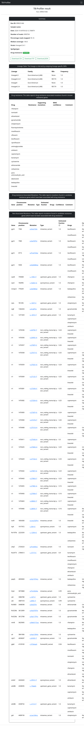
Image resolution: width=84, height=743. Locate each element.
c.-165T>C (33, 303)
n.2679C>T (33, 330)
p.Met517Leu (34, 623)
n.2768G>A (33, 447)
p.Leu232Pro (34, 521)
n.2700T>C (33, 345)
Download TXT (29, 59)
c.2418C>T (33, 638)
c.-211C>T (33, 704)
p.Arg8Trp (33, 309)
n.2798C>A (33, 486)
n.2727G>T (33, 420)
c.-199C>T (33, 277)
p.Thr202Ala (34, 591)
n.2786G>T (33, 478)
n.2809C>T (33, 509)
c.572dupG (33, 644)
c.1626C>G (33, 283)
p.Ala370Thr (34, 611)
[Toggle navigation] (81, 2)
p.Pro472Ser (34, 253)
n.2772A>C (33, 459)
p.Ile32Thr (33, 605)
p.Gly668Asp (34, 265)
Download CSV (17, 59)
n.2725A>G (33, 401)
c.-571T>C (33, 553)
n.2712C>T (33, 377)
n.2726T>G (33, 412)
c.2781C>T (33, 680)
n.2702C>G (33, 365)
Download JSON (42, 59)
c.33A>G (32, 527)
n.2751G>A (33, 428)
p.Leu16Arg (34, 715)
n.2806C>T (33, 501)
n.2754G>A (33, 439)
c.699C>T (33, 601)
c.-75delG (33, 686)
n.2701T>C (33, 353)
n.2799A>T (33, 494)
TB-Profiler (6, 2)
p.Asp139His (34, 634)
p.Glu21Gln (33, 229)
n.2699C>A (33, 338)
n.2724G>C (33, 389)
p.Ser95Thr (33, 241)
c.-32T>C (33, 597)
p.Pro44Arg (34, 547)
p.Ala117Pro (34, 617)
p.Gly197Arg (34, 579)
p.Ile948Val (33, 289)
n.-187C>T (33, 315)
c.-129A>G (33, 533)
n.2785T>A (33, 471)
